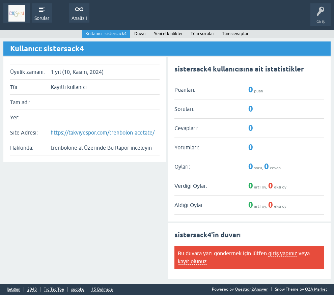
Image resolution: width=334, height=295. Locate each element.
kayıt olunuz (192, 261)
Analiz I (79, 18)
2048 (32, 289)
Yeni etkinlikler (168, 33)
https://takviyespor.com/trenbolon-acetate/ (103, 132)
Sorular (41, 18)
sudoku (77, 289)
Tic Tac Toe (54, 289)
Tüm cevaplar (235, 33)
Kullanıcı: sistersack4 (105, 33)
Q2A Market (316, 289)
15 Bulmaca (102, 289)
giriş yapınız (282, 253)
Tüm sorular (202, 33)
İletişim (13, 289)
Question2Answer (251, 289)
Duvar (140, 33)
